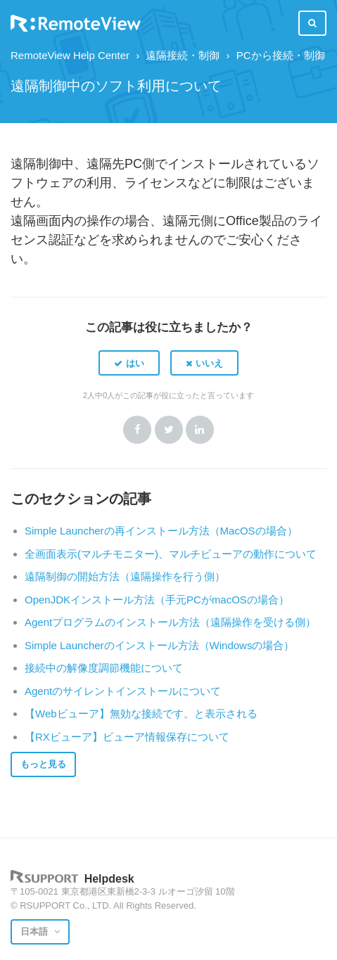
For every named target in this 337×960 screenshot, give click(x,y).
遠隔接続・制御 (183, 55)
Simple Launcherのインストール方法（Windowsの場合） (159, 645)
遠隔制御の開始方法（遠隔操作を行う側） (125, 576)
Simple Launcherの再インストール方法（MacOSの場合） (161, 531)
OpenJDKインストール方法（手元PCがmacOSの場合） (157, 600)
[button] (129, 363)
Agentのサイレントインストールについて (123, 691)
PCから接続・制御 (280, 55)
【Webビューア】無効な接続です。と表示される (141, 713)
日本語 (35, 931)
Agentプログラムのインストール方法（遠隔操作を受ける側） (170, 622)
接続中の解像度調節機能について (104, 668)
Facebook (137, 430)
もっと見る (43, 764)
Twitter (169, 430)
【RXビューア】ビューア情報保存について (127, 737)
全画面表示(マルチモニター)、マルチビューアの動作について (171, 554)
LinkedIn (200, 430)
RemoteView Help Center (70, 55)
